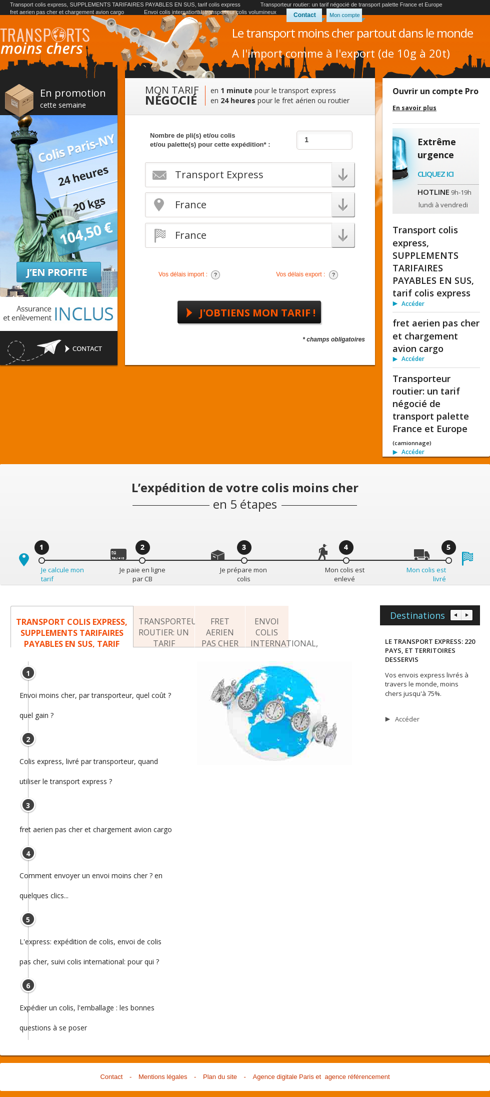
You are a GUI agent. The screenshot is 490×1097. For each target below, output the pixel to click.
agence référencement (357, 1076)
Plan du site (220, 1076)
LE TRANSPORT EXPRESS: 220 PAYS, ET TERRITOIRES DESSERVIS (430, 650)
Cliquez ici (436, 174)
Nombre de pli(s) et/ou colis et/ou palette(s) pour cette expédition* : (210, 140)
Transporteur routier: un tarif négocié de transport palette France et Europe (351, 5)
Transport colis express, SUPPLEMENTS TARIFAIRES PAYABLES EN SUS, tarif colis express (125, 5)
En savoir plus (414, 108)
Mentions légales (163, 1076)
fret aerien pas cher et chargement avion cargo (67, 12)
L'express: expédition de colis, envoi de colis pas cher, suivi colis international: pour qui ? (91, 944)
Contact (305, 15)
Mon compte (345, 15)
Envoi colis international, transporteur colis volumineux (210, 12)
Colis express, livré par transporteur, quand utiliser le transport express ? (89, 764)
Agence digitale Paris (283, 1076)
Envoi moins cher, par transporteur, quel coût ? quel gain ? (95, 697)
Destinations (417, 615)
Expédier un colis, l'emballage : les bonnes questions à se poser (87, 1010)
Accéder (413, 303)
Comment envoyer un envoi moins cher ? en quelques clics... (91, 878)
